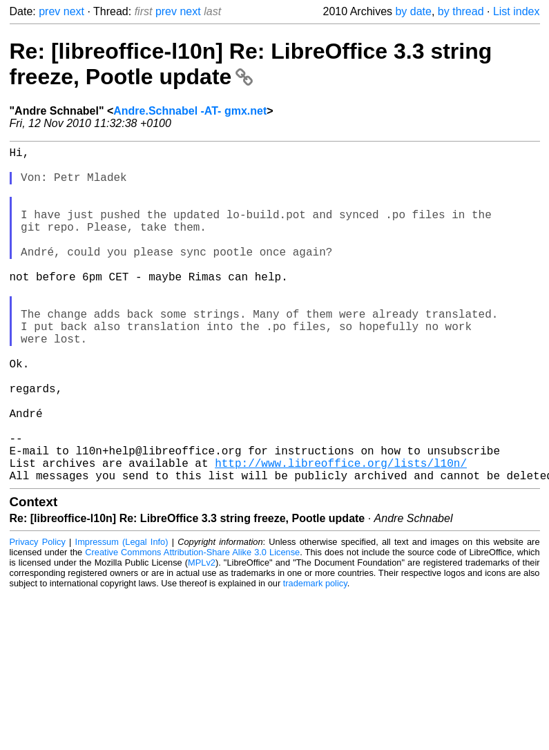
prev (49, 11)
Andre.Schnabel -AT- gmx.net (190, 111)
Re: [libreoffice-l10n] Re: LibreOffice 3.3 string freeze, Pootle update (251, 64)
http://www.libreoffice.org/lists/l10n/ (341, 534)
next (74, 11)
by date (413, 11)
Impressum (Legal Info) (121, 616)
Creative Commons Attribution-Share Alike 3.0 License (192, 627)
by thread (461, 11)
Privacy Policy (38, 616)
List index (516, 11)
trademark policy (315, 658)
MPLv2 (201, 637)
